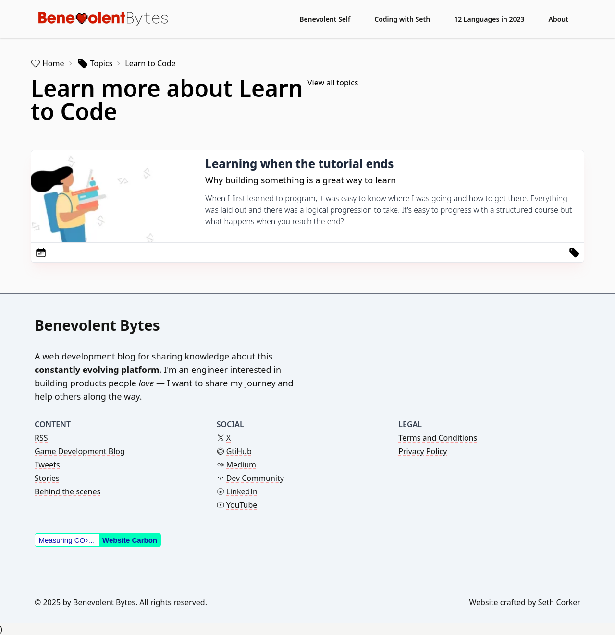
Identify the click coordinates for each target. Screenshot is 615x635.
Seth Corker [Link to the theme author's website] (559, 602)
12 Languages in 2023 (489, 19)
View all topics (333, 82)
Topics (95, 63)
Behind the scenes (67, 491)
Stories (47, 478)
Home (47, 63)
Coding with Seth (402, 19)
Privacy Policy (422, 451)
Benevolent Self (324, 19)
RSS (41, 437)
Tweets (47, 464)
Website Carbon (129, 540)
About (558, 19)
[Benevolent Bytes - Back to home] (103, 19)
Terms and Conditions (437, 437)
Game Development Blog (80, 451)
